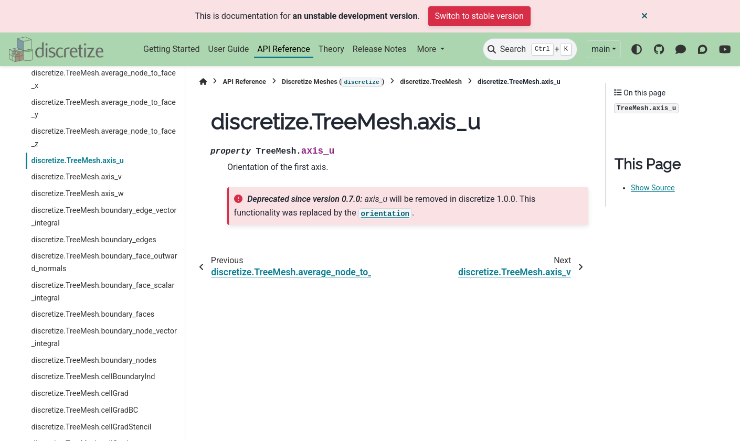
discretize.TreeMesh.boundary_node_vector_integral (104, 337)
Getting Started (171, 49)
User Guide (228, 49)
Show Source (653, 188)
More (427, 49)
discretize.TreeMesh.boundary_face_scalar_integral (102, 292)
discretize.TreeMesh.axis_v (76, 177)
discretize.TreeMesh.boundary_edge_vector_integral (103, 217)
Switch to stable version (479, 16)
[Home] (203, 81)
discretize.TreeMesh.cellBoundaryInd (93, 376)
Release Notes (380, 49)
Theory (331, 49)
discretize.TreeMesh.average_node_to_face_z (103, 137)
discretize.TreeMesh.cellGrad (80, 393)
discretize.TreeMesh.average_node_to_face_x (103, 79)
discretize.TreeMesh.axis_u (77, 160)
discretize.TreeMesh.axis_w (77, 193)
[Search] (530, 49)
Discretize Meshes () (333, 82)
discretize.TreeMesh (431, 81)
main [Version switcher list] (600, 49)
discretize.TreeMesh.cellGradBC (84, 410)
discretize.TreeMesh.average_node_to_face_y (103, 109)
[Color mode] (636, 49)
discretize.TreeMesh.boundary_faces (92, 314)
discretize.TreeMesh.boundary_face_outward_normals (104, 262)
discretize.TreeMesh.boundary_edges (93, 239)
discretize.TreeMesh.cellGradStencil (91, 427)
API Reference (283, 49)
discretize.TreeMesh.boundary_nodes (93, 360)
